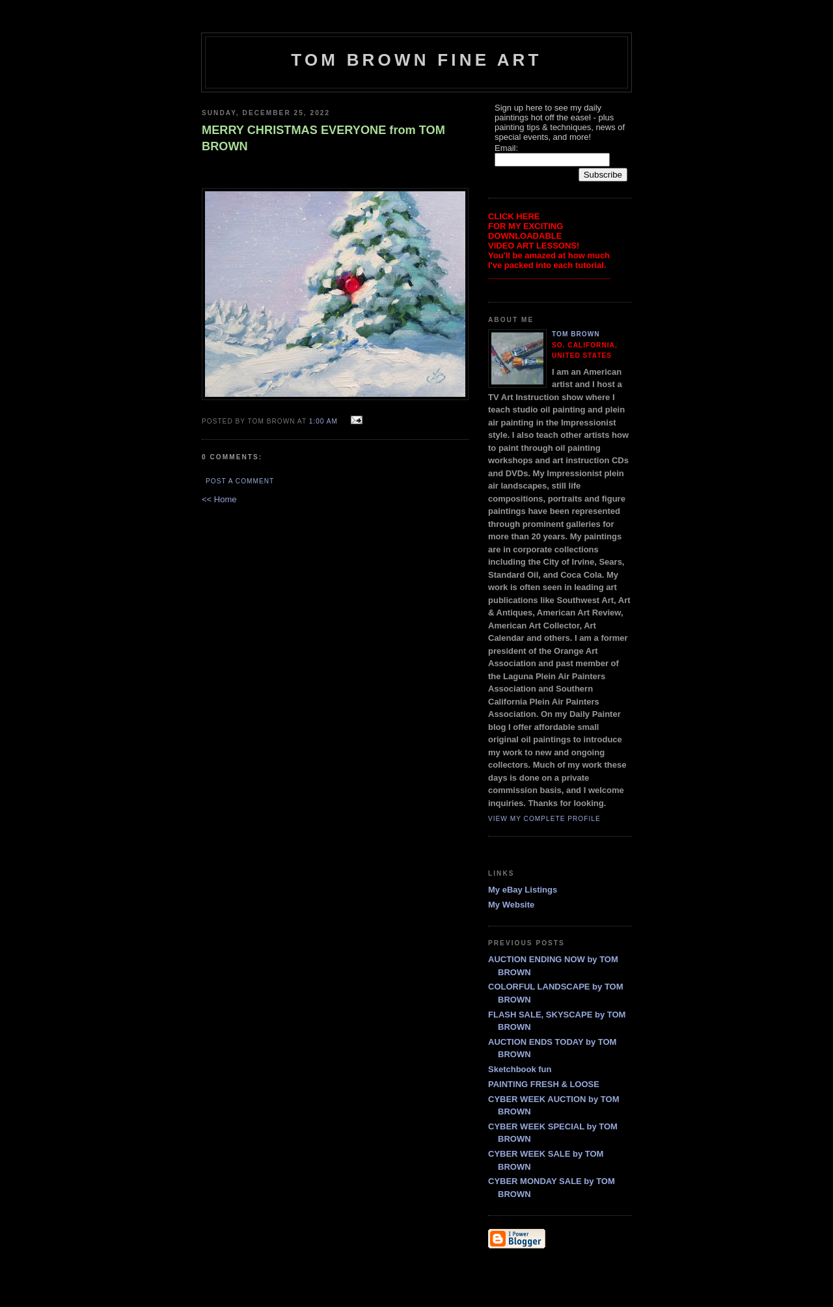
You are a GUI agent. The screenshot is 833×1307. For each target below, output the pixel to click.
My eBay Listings (522, 890)
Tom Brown (576, 334)
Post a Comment (240, 481)
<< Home (219, 499)
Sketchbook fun (520, 1069)
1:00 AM (323, 421)
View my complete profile (544, 818)
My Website (511, 905)
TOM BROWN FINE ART (416, 60)
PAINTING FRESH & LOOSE (543, 1084)
